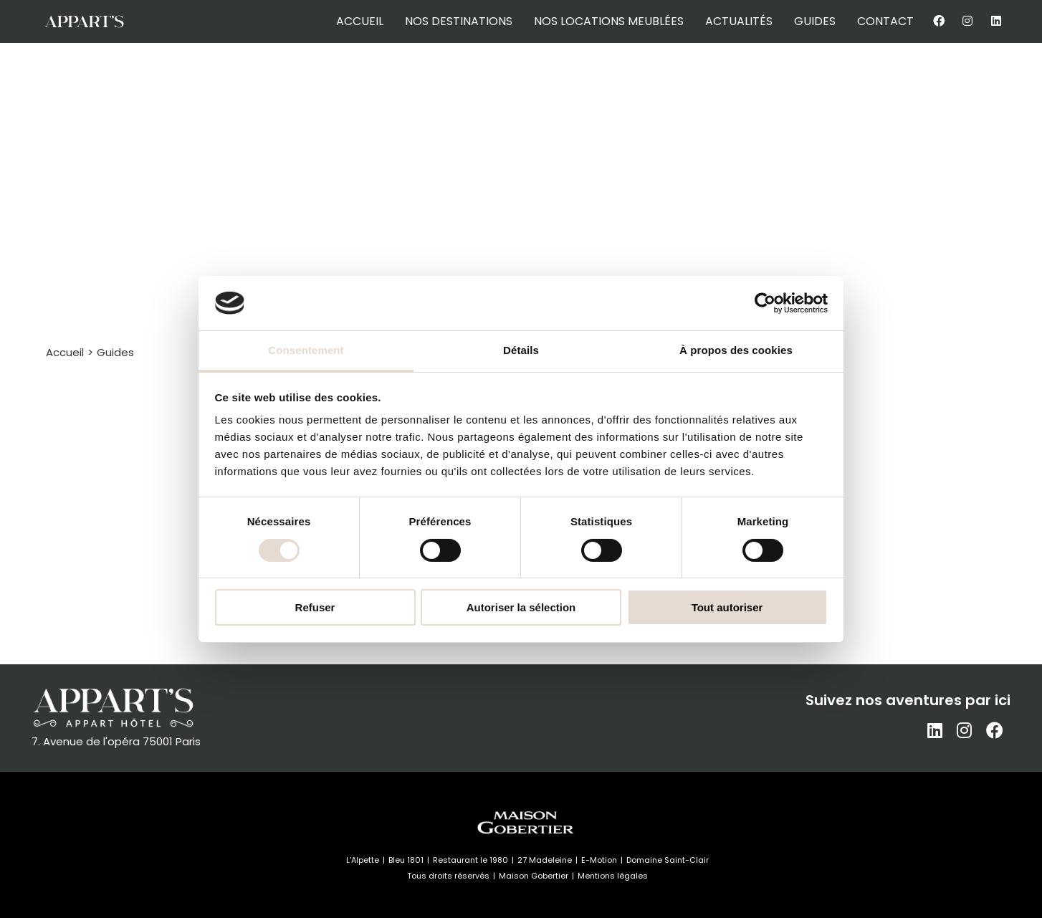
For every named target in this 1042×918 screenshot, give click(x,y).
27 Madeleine (544, 860)
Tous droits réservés (448, 875)
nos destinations (458, 21)
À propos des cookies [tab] (736, 350)
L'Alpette (362, 860)
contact (885, 21)
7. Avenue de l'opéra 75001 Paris (116, 741)
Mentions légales (613, 875)
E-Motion (599, 860)
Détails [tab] (521, 350)
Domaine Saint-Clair (667, 860)
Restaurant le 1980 (470, 860)
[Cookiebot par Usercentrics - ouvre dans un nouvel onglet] (765, 303)
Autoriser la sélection (521, 607)
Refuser (315, 607)
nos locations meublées (609, 21)
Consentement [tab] (305, 350)
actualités (739, 21)
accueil (359, 21)
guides (815, 21)
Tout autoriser (727, 607)
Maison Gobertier (533, 875)
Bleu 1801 (406, 860)
